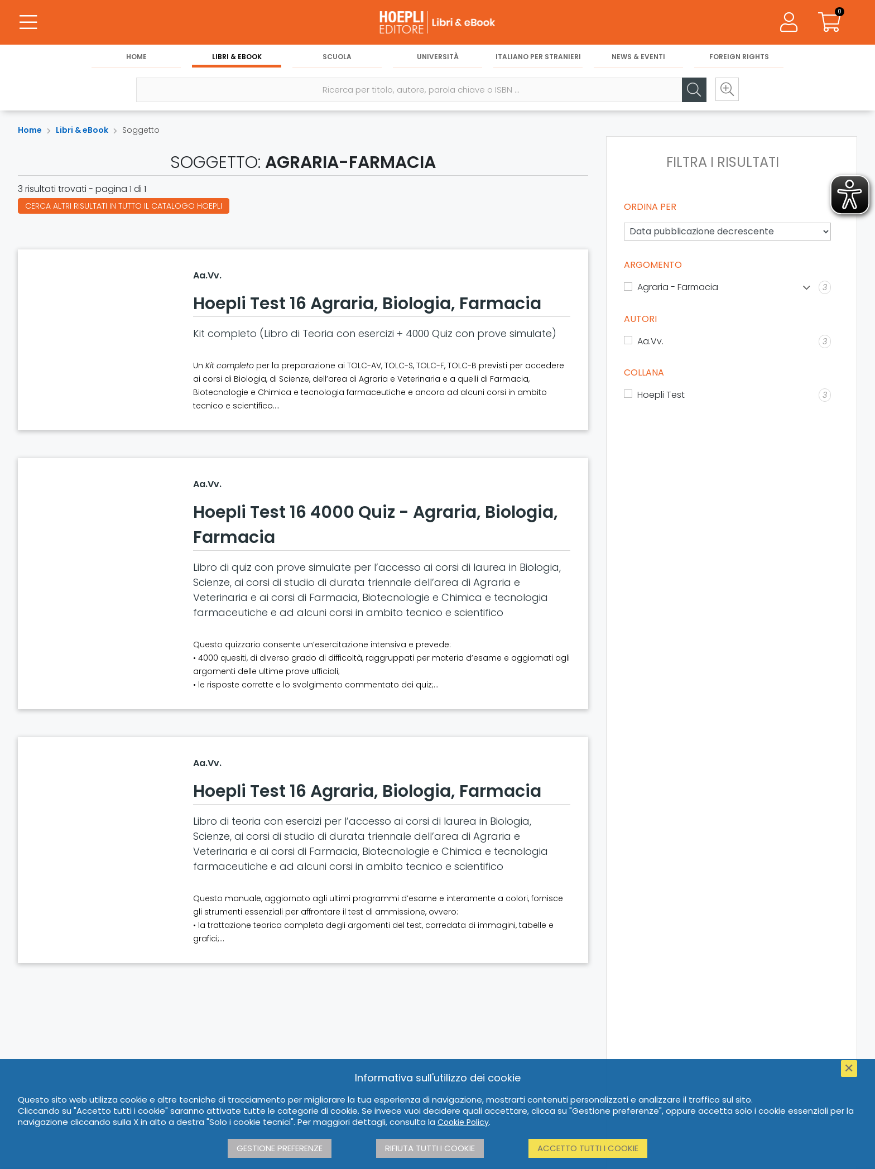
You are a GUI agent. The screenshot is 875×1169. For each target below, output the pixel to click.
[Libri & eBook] (437, 22)
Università (438, 56)
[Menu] (28, 22)
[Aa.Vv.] (727, 341)
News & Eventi (638, 56)
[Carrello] (829, 22)
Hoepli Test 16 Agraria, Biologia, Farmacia (367, 303)
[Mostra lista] (806, 288)
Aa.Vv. (207, 275)
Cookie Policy (463, 1122)
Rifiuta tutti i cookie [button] (430, 1148)
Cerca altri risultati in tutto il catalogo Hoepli (123, 205)
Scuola (337, 56)
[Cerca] (693, 90)
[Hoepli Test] (727, 395)
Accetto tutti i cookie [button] (587, 1148)
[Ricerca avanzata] (726, 90)
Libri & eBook (237, 56)
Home (136, 56)
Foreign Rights (739, 56)
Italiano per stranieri (538, 56)
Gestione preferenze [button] (280, 1148)
